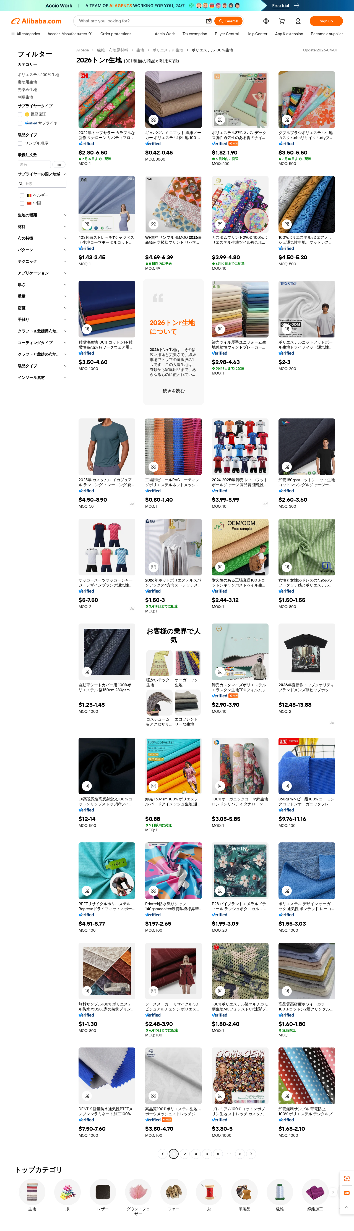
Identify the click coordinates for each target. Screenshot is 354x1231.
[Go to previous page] (163, 1154)
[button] (208, 21)
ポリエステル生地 (167, 50)
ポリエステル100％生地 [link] (212, 50)
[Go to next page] (251, 1154)
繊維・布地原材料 (112, 50)
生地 (140, 50)
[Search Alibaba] (140, 21)
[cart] (283, 22)
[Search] (228, 21)
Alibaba (82, 50)
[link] (347, 1178)
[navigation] (42, 602)
